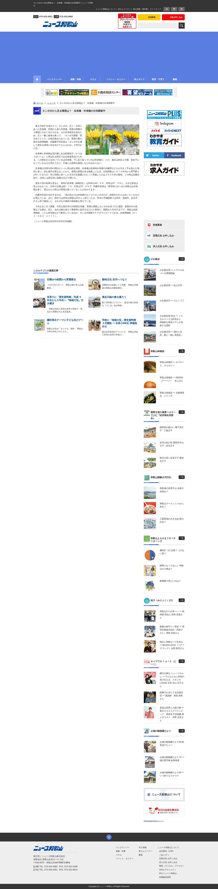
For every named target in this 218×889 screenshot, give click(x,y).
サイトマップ (155, 9)
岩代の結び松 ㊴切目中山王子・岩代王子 (172, 444)
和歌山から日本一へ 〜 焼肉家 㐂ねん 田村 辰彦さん (172, 614)
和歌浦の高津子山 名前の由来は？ (172, 490)
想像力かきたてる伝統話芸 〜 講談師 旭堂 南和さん (171, 695)
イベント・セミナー (125, 858)
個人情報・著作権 (140, 9)
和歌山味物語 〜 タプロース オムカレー (172, 364)
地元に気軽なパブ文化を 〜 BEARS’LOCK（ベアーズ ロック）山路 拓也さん (172, 645)
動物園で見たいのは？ (170, 581)
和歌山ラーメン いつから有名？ (172, 505)
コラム (119, 855)
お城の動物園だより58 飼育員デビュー (172, 743)
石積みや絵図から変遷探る (61, 279)
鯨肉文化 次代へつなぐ (114, 279)
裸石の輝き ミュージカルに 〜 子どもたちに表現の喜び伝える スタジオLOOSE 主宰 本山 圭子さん (172, 679)
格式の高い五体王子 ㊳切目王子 (172, 459)
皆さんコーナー (124, 9)
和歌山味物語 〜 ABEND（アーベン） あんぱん (171, 379)
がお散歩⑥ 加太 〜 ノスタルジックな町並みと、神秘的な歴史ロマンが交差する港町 (171, 321)
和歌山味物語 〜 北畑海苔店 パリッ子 (172, 394)
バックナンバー (123, 847)
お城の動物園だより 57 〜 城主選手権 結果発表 (172, 759)
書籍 (141, 855)
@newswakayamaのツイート (154, 821)
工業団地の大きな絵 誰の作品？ (172, 520)
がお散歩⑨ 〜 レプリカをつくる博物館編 (172, 271)
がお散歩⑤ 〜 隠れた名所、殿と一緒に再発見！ (171, 333)
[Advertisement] (109, 53)
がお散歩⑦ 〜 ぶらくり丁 (172, 300)
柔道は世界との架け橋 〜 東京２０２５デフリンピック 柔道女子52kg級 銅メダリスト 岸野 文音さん (172, 714)
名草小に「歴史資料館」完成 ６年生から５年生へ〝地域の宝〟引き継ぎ (65, 300)
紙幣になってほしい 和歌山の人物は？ (172, 567)
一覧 (181, 259)
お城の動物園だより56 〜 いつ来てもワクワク (172, 774)
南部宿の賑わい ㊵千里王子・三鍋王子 (172, 429)
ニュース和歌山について (106, 9)
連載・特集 (121, 851)
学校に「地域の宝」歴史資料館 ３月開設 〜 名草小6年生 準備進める (119, 323)
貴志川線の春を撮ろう (114, 297)
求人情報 (143, 847)
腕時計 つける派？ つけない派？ (172, 552)
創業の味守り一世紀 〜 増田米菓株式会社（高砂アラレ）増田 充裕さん (172, 629)
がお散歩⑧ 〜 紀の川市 (171, 285)
